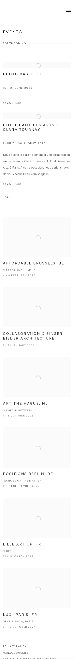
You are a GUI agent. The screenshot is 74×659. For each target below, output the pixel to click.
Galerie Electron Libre (30, 12)
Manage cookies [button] (16, 653)
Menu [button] (68, 12)
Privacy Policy (14, 646)
